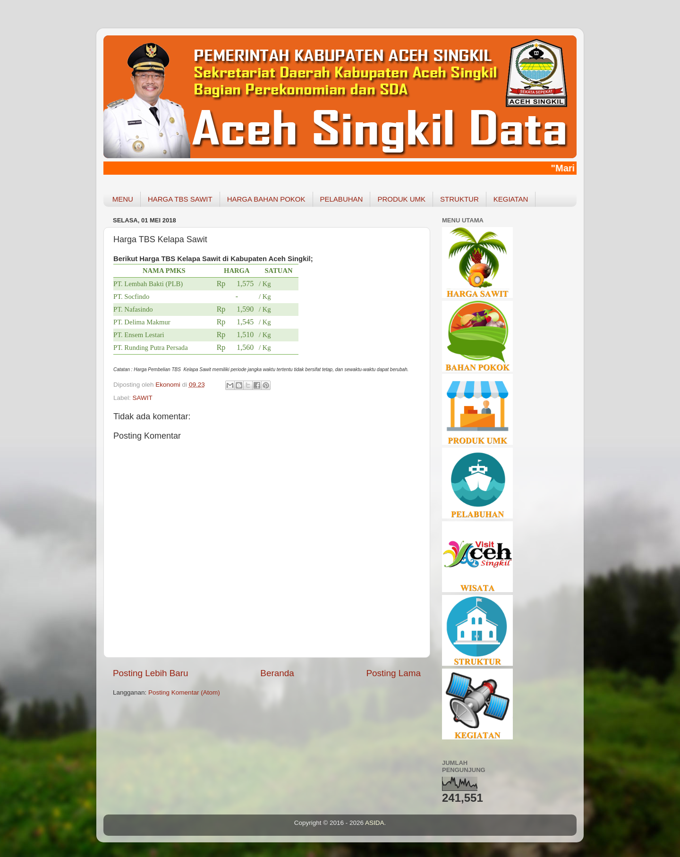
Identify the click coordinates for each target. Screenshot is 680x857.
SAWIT (143, 397)
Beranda (277, 673)
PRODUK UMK (401, 199)
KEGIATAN (510, 199)
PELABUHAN (341, 199)
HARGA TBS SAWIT (180, 199)
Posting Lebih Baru (150, 673)
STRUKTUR (459, 199)
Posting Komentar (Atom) (184, 692)
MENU (122, 199)
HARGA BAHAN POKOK (266, 199)
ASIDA (374, 822)
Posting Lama (393, 673)
